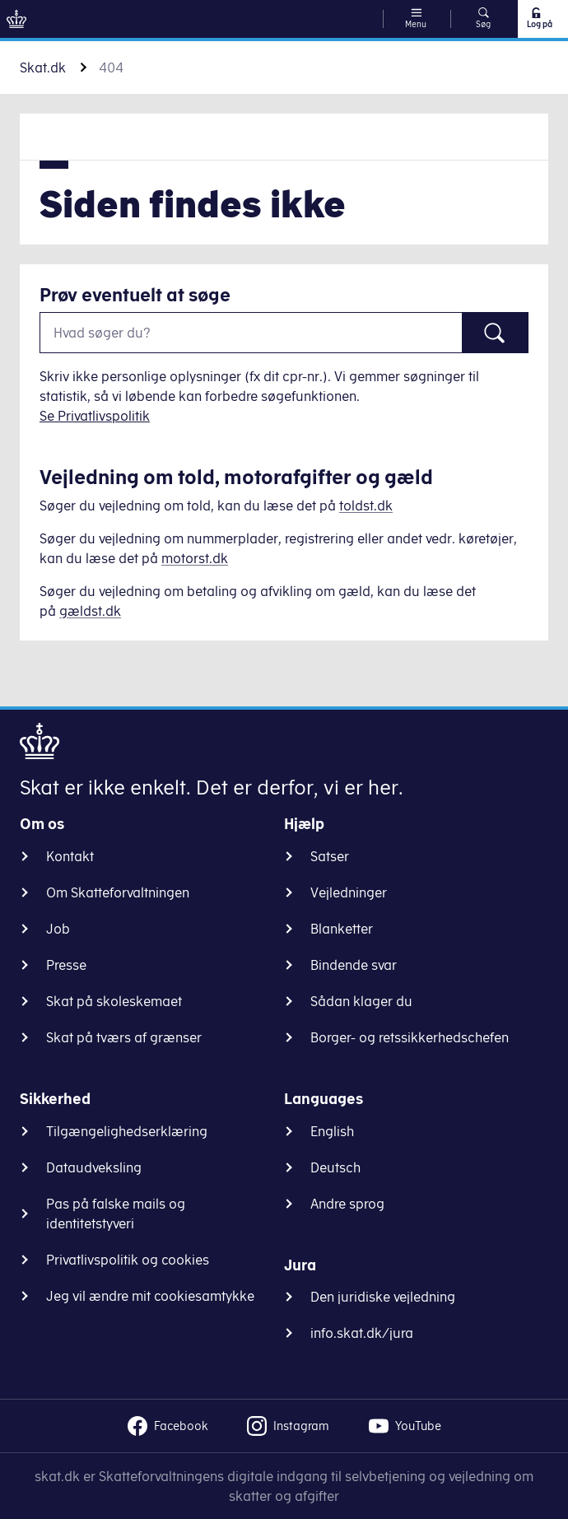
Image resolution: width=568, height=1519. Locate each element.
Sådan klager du (361, 1001)
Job (58, 928)
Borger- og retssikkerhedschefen (409, 1037)
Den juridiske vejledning (382, 1296)
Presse (66, 965)
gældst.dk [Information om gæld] (90, 610)
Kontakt (70, 856)
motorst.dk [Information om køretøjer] (194, 558)
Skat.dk (43, 67)
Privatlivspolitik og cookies (127, 1259)
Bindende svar (353, 965)
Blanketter (341, 928)
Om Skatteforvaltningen (117, 892)
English (332, 1131)
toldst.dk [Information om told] (366, 505)
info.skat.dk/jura (361, 1333)
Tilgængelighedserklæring (126, 1131)
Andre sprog (347, 1203)
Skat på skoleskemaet (114, 1001)
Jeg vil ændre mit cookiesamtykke (150, 1295)
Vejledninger (348, 892)
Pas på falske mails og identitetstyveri (115, 1213)
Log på (538, 18)
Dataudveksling (94, 1167)
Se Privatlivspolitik (95, 415)
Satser (329, 856)
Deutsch (335, 1167)
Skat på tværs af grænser (124, 1037)
